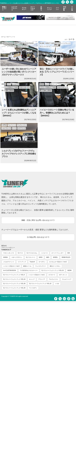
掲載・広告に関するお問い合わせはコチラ (38, 220)
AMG (47, 257)
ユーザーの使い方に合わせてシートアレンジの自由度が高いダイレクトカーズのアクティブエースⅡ (19, 72)
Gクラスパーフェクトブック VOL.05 (14, 288)
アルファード (12, 125)
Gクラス (20, 253)
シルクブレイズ (6, 128)
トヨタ (57, 283)
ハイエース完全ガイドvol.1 (10, 87)
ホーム (3, 37)
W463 (40, 257)
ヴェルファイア (66, 279)
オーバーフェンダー (57, 253)
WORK (69, 270)
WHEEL (55, 257)
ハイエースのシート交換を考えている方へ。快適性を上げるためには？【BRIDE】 (57, 113)
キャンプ (31, 279)
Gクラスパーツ (30, 257)
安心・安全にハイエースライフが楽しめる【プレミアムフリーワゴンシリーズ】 (57, 72)
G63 (68, 253)
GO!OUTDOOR (29, 43)
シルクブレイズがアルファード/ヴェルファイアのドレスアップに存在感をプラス (19, 154)
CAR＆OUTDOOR (7, 43)
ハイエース (55, 46)
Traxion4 (32, 262)
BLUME (42, 43)
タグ (8, 37)
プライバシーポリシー (8, 247)
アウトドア (41, 279)
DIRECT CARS (18, 43)
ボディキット (63, 275)
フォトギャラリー (40, 266)
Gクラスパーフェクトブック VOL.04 (14, 279)
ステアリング (22, 128)
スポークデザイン (16, 257)
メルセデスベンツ (8, 262)
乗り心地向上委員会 (8, 90)
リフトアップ (22, 262)
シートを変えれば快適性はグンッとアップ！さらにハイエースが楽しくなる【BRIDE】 (19, 113)
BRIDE (4, 84)
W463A (5, 257)
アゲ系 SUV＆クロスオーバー (29, 270)
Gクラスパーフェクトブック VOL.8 (14, 275)
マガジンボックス (24, 87)
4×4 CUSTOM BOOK (9, 270)
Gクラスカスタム (32, 253)
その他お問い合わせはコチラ (38, 237)
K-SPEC (4, 125)
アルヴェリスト (22, 125)
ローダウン (42, 262)
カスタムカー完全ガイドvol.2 (58, 262)
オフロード (52, 275)
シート (4, 46)
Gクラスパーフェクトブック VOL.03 (53, 270)
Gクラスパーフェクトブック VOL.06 (14, 283)
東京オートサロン (55, 266)
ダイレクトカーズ (23, 46)
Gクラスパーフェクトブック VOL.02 (40, 283)
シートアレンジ (11, 46)
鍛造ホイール (27, 266)
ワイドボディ (33, 288)
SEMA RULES (66, 257)
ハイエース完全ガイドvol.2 (11, 266)
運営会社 (4, 245)
